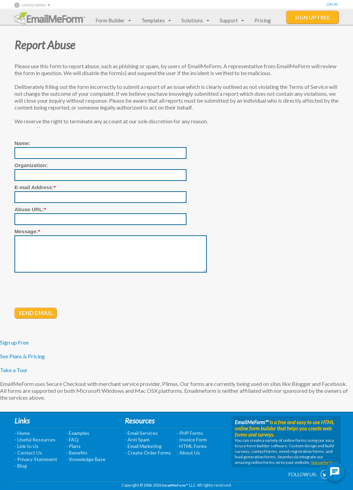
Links (22, 420)
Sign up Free (14, 342)
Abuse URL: (30, 209)
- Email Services (141, 433)
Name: (22, 143)
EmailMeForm (49, 18)
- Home (22, 433)
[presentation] (66, 290)
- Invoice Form (191, 439)
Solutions (193, 20)
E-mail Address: (35, 187)
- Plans (73, 446)
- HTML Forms (191, 446)
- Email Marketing (143, 446)
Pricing (262, 20)
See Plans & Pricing (22, 356)
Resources (139, 420)
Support (230, 20)
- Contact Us (28, 453)
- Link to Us (26, 446)
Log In (331, 4)
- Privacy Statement (35, 459)
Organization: (31, 165)
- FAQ (72, 439)
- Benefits (77, 453)
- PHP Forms (189, 433)
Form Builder (111, 20)
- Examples (77, 433)
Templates (154, 20)
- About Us (188, 453)
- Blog (20, 466)
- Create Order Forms (148, 453)
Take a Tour (14, 370)
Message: (27, 231)
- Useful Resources (35, 439)
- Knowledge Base (85, 459)
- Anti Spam (137, 439)
